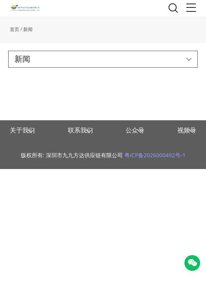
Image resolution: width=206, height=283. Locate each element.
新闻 (28, 29)
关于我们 (22, 130)
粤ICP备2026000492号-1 (155, 155)
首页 (14, 29)
